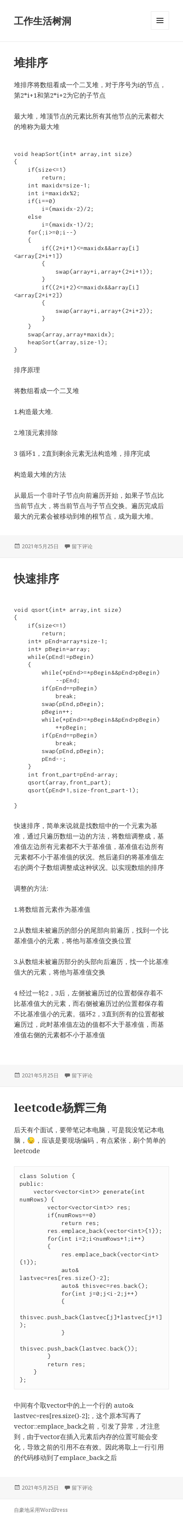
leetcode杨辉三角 (60, 1107)
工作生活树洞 (42, 20)
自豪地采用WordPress (41, 1510)
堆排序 (31, 62)
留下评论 (82, 546)
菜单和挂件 (160, 29)
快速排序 (36, 578)
